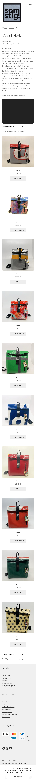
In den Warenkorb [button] (18, 178)
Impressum (6, 717)
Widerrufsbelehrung (8, 707)
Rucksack (11, 28)
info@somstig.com (8, 686)
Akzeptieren (18, 777)
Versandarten (6, 709)
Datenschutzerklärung (9, 714)
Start (5, 28)
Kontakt (5, 702)
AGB (3, 704)
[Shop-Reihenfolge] (13, 127)
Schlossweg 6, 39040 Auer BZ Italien (6, 678)
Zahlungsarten (7, 712)
